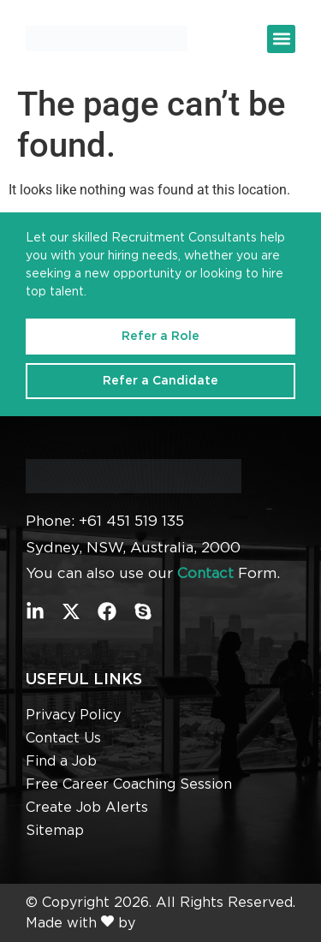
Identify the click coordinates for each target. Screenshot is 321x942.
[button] (281, 39)
